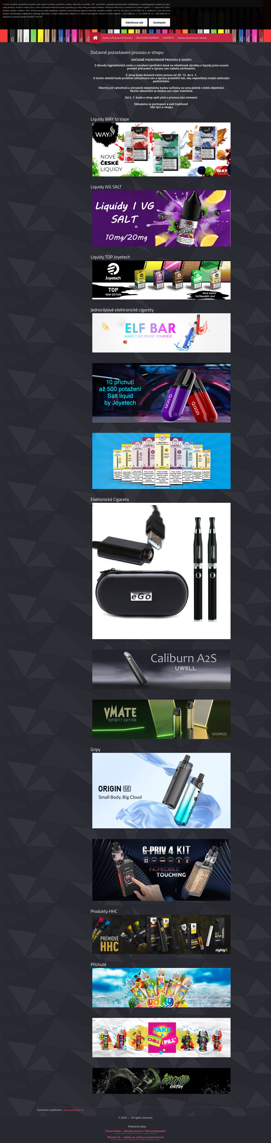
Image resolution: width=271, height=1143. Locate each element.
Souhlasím (159, 22)
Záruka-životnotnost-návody (192, 38)
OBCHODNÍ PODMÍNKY (147, 38)
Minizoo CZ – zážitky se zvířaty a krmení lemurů (135, 1137)
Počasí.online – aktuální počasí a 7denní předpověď (135, 1131)
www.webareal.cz (73, 1110)
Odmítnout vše (134, 22)
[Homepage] (97, 37)
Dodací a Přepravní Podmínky (117, 38)
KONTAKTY (168, 38)
